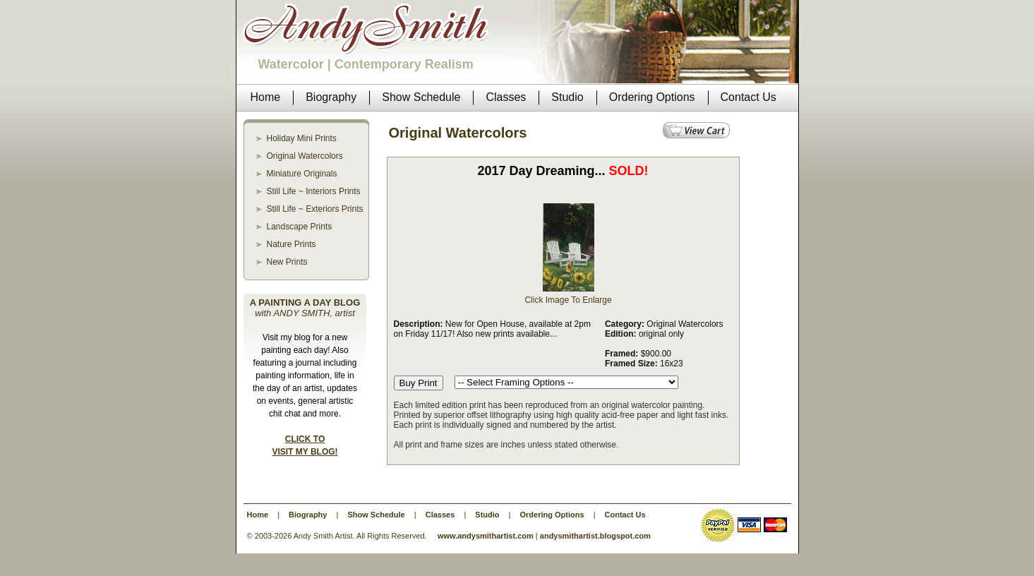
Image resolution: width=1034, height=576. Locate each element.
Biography (308, 514)
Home (258, 514)
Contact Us (625, 514)
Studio (487, 514)
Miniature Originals (302, 174)
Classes (440, 514)
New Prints (287, 262)
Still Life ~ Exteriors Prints (315, 209)
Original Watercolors (305, 156)
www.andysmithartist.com (486, 536)
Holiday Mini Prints (302, 138)
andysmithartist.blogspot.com (595, 536)
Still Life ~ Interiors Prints (314, 191)
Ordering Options (552, 514)
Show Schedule (375, 514)
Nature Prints (291, 244)
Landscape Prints (299, 227)
